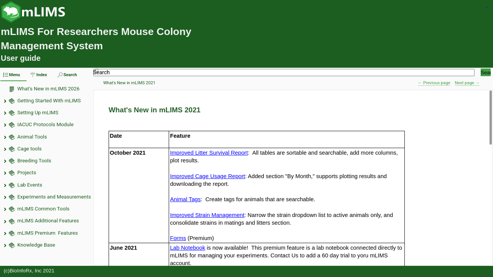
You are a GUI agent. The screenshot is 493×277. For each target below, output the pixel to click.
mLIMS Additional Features (48, 221)
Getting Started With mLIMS (49, 100)
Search (101, 72)
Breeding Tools (34, 161)
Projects (26, 172)
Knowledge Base (36, 245)
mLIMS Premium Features (47, 233)
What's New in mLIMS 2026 (48, 89)
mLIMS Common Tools (43, 209)
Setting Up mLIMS (37, 112)
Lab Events (29, 185)
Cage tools (29, 149)
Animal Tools (32, 137)
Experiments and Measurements (54, 197)
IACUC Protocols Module (45, 124)
